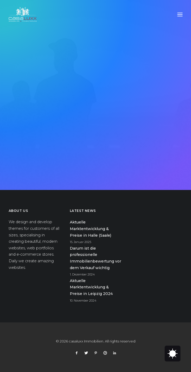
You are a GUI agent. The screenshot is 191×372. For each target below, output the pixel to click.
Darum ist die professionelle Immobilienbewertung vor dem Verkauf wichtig (95, 258)
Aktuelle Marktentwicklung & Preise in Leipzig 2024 (91, 287)
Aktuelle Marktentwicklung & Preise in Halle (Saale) (90, 228)
